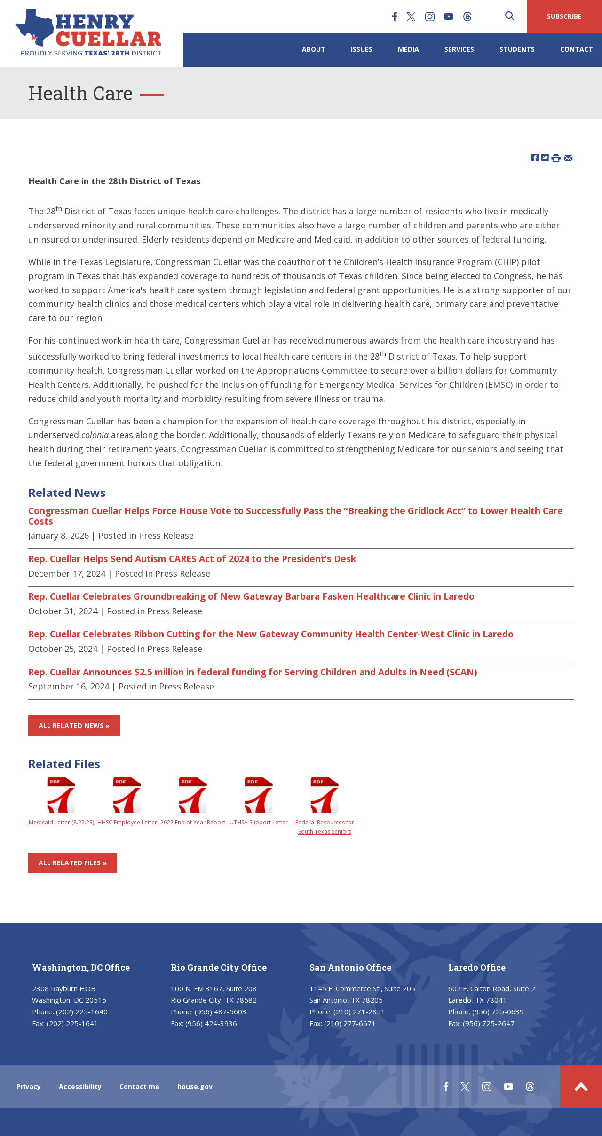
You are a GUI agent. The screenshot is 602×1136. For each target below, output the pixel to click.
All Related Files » (73, 862)
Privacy (28, 1086)
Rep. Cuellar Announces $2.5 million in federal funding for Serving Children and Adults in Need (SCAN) (252, 672)
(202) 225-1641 (72, 1023)
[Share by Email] (568, 157)
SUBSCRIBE (564, 16)
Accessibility (80, 1086)
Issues (361, 49)
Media (408, 49)
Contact (576, 49)
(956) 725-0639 (498, 1011)
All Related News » (74, 725)
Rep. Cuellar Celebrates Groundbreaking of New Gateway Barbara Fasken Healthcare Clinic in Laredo (251, 596)
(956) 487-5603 (220, 1011)
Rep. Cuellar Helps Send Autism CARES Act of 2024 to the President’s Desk (192, 559)
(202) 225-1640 (82, 1011)
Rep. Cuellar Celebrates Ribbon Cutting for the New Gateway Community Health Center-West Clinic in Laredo (271, 634)
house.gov (195, 1086)
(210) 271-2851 (359, 1011)
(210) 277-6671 (350, 1023)
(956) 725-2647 (489, 1023)
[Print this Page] (556, 157)
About (313, 49)
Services (459, 49)
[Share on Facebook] (535, 157)
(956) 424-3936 (211, 1023)
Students (517, 49)
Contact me (139, 1086)
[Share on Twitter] (545, 157)
